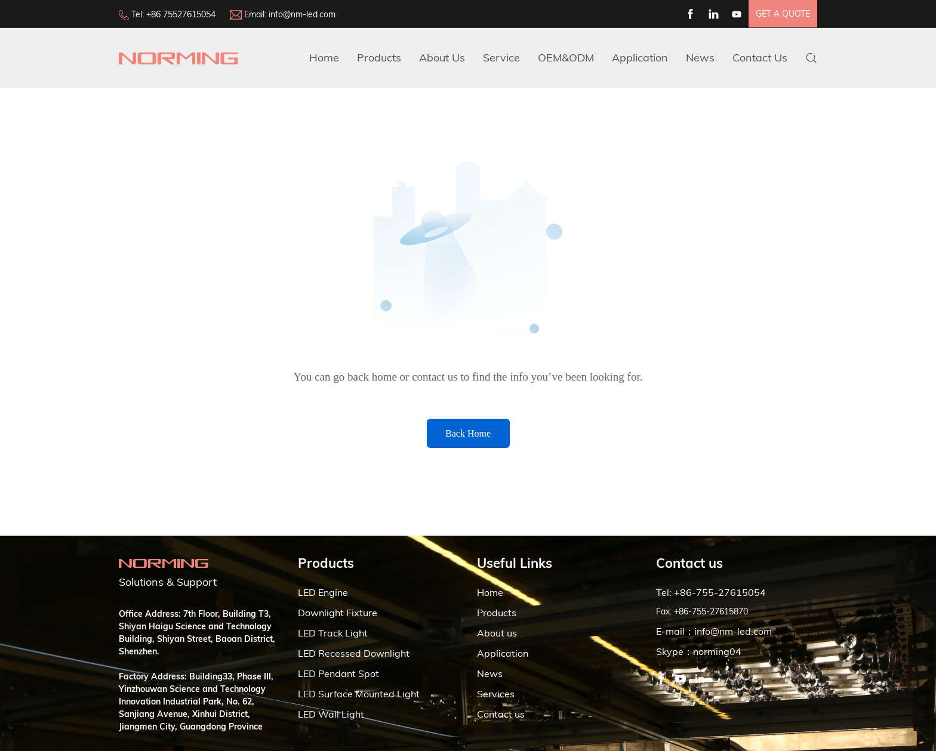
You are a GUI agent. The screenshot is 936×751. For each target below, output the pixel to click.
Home (324, 57)
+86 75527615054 (180, 14)
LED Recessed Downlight (354, 653)
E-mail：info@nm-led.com (714, 631)
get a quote (783, 13)
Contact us (501, 714)
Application (640, 57)
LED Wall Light (331, 714)
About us (497, 633)
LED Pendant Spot (338, 673)
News (700, 57)
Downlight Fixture (337, 613)
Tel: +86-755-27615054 (711, 592)
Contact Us (759, 57)
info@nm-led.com (302, 14)
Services (496, 694)
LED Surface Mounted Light (359, 694)
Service (501, 57)
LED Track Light (333, 633)
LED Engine (323, 592)
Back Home (468, 433)
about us (442, 57)
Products (379, 57)
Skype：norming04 (698, 651)
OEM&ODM (566, 57)
